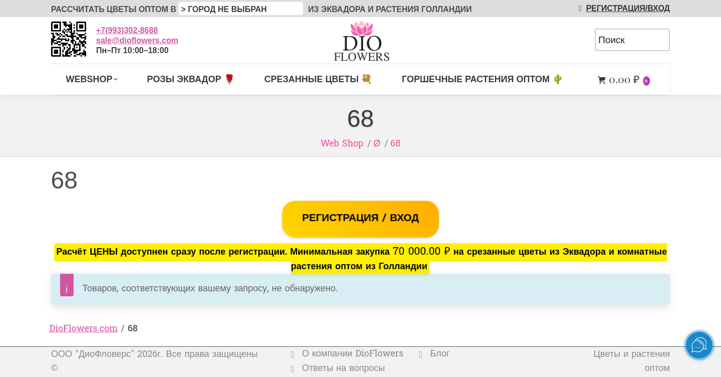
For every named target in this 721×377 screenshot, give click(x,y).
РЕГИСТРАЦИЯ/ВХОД (622, 8)
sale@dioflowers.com (137, 40)
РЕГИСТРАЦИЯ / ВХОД (360, 219)
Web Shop (342, 144)
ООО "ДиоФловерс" (92, 354)
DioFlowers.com (84, 329)
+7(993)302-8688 (127, 30)
